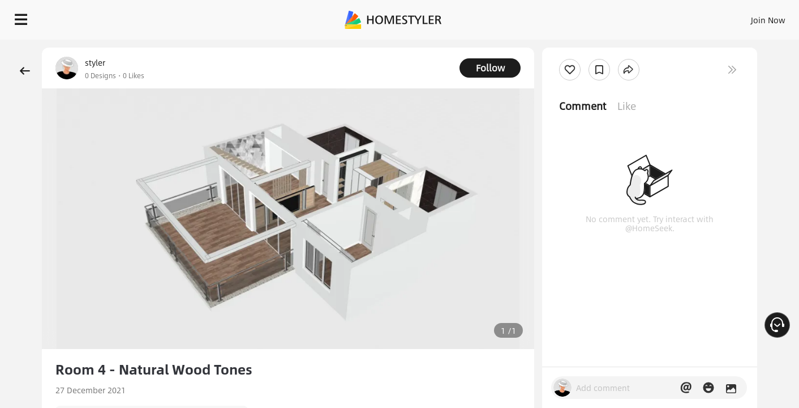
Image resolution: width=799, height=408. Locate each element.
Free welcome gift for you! (564, 45)
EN (671, 17)
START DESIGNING (742, 17)
